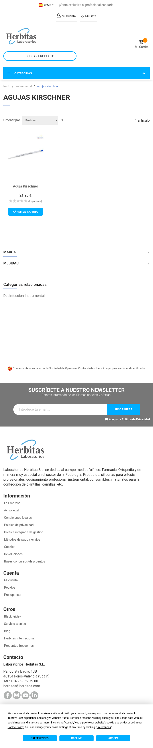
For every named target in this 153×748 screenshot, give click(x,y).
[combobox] (39, 56)
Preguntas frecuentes (18, 645)
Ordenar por (11, 120)
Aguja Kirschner (25, 186)
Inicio (7, 86)
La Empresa (11, 503)
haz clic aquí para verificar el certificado (120, 368)
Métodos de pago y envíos (22, 539)
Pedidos (9, 587)
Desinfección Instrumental (24, 296)
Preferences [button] (104, 727)
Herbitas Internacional (19, 638)
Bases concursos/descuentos (24, 561)
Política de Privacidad (136, 419)
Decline (76, 738)
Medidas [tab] (11, 263)
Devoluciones (13, 554)
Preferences (40, 738)
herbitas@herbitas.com (21, 686)
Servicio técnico (14, 624)
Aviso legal (11, 510)
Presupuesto (12, 595)
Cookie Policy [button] (16, 727)
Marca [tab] (9, 252)
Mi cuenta (10, 580)
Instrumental (24, 86)
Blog (6, 631)
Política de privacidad (18, 525)
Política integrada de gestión (23, 532)
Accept (113, 738)
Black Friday (12, 616)
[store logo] (39, 36)
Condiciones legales (17, 517)
